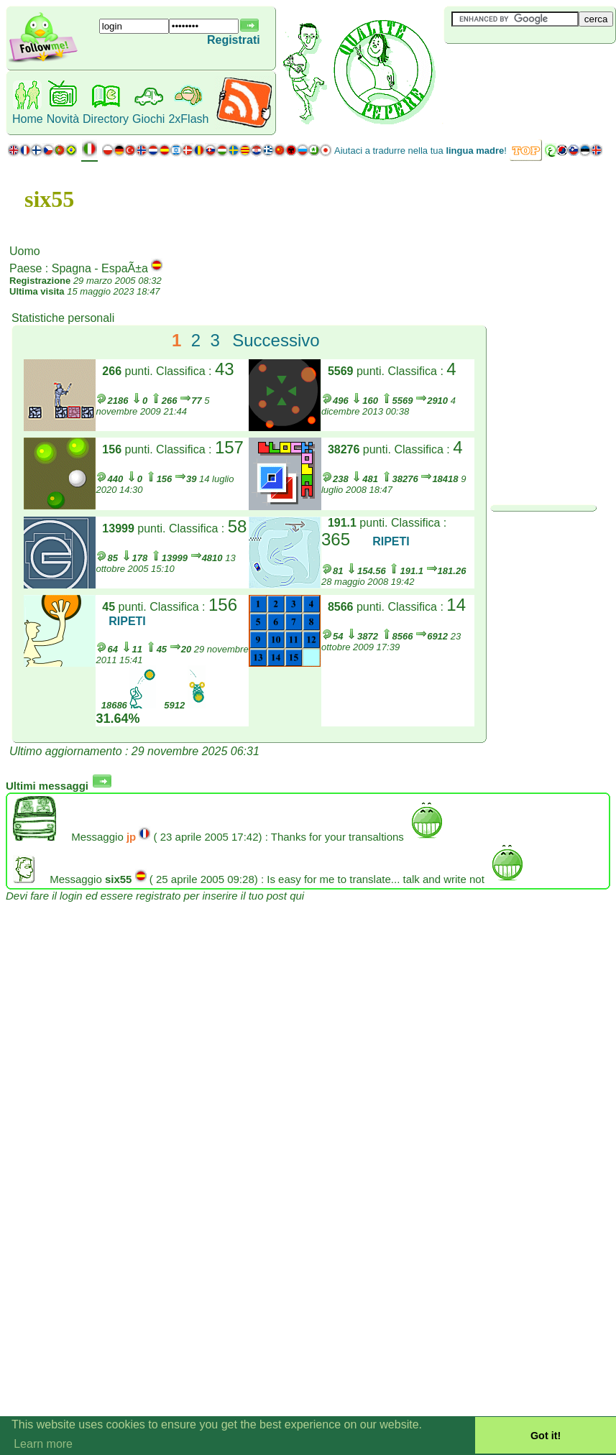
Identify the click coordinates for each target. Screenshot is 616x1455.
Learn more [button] (43, 1444)
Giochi (148, 119)
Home (27, 119)
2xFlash (188, 119)
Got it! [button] (545, 1435)
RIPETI (391, 541)
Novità (63, 119)
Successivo (275, 340)
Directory (106, 119)
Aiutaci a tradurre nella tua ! (420, 150)
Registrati (233, 40)
